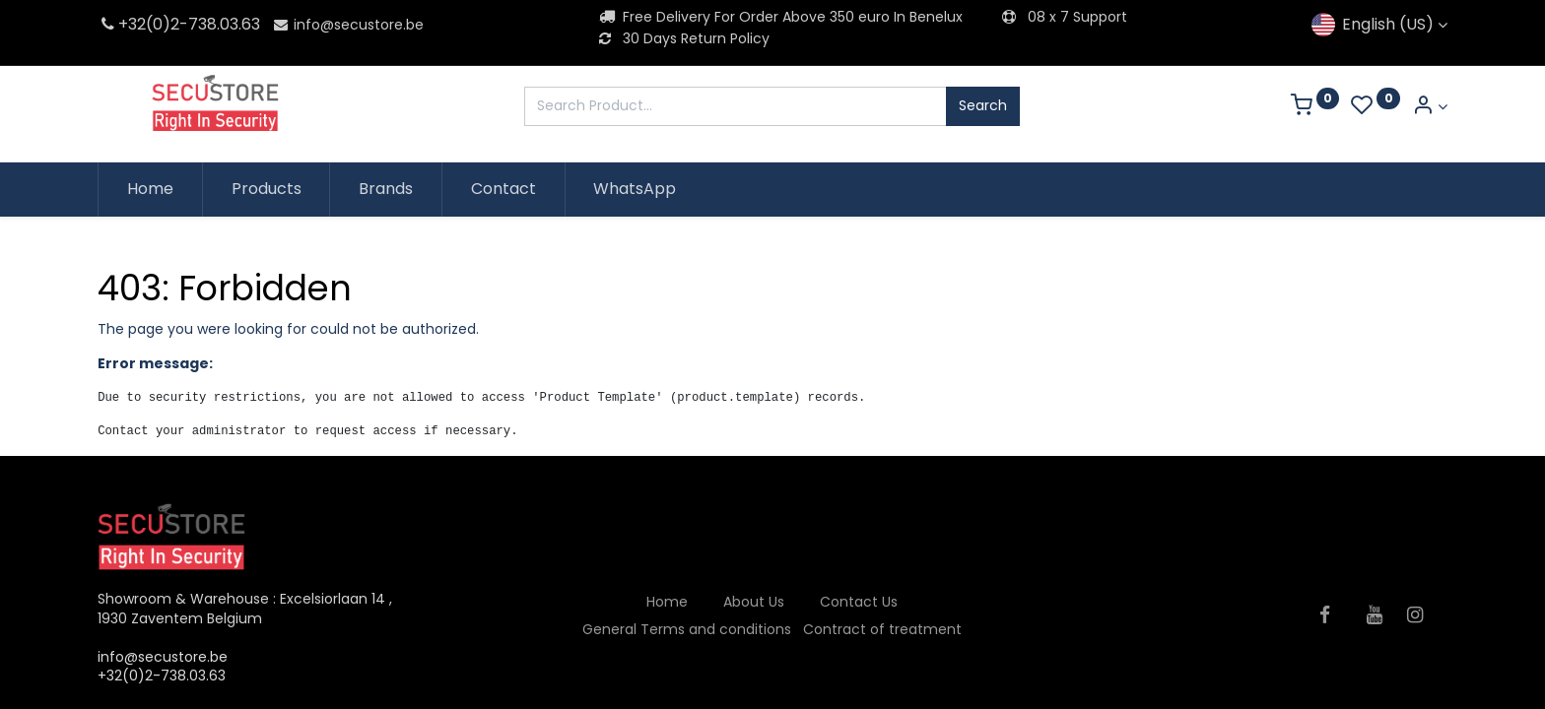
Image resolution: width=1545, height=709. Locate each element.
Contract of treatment (882, 629)
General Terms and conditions (686, 629)
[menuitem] (150, 189)
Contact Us (859, 602)
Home (667, 602)
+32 (122, 24)
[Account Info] (1429, 107)
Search (983, 105)
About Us (753, 602)
